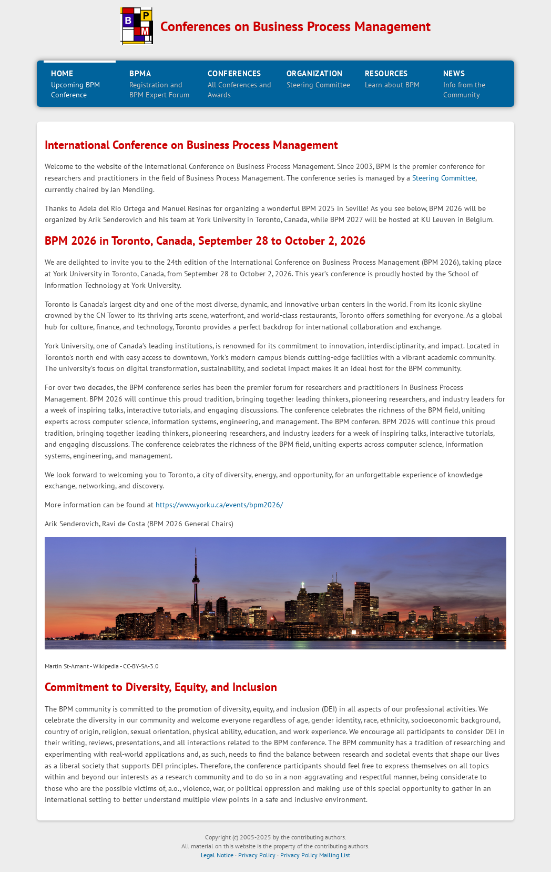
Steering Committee (443, 178)
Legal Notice (217, 855)
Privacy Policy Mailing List (315, 855)
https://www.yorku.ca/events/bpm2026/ (219, 504)
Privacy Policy (257, 855)
